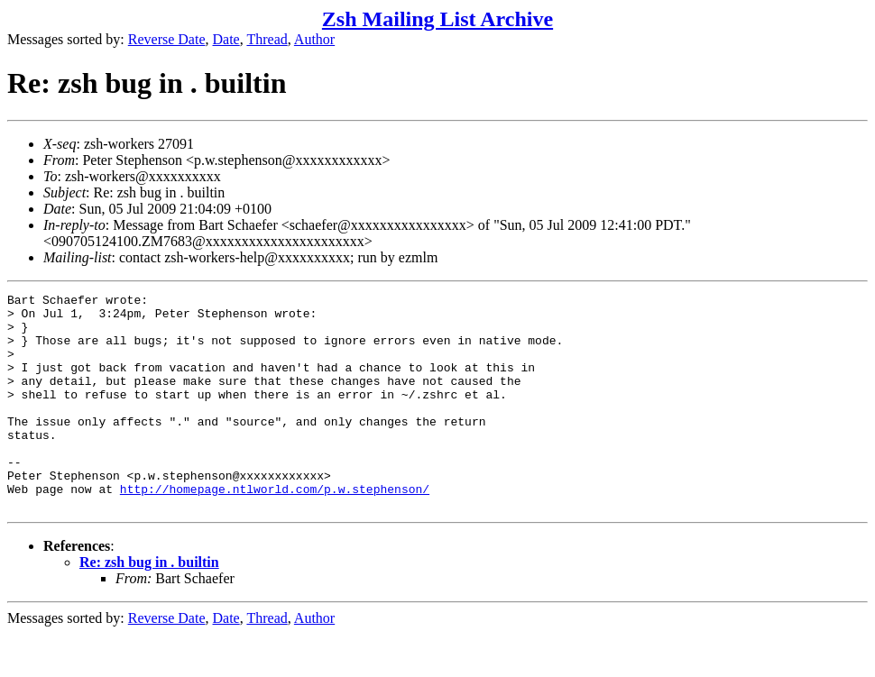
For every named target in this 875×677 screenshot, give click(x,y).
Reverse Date (167, 39)
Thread (266, 39)
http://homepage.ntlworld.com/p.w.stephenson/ (274, 529)
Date (226, 39)
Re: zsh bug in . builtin (149, 605)
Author (314, 39)
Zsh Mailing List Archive (437, 19)
